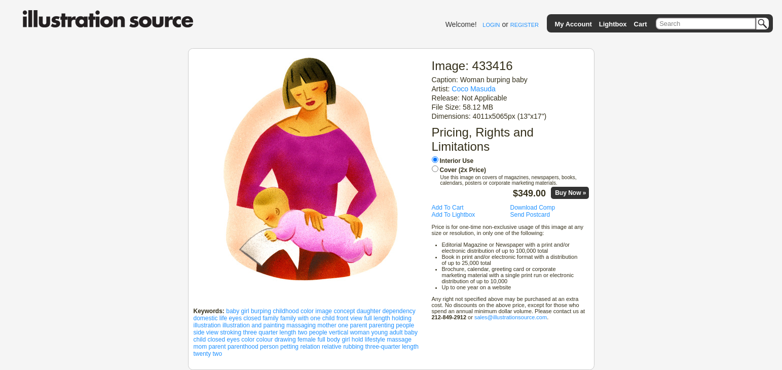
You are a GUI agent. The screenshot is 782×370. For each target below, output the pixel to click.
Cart (640, 24)
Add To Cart (448, 207)
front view (349, 318)
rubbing (353, 346)
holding (402, 318)
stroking (230, 332)
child (200, 339)
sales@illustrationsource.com (510, 317)
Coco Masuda (474, 89)
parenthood (243, 346)
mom (200, 346)
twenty (202, 353)
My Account (573, 24)
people (405, 325)
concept (344, 311)
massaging (301, 325)
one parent (352, 325)
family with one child (307, 318)
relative (332, 346)
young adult (386, 332)
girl (346, 339)
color (247, 339)
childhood (286, 311)
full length (377, 318)
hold (357, 339)
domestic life (211, 318)
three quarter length (269, 332)
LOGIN (491, 25)
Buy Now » (570, 192)
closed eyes (224, 339)
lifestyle (375, 339)
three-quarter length (392, 346)
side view (206, 332)
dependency (398, 311)
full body (328, 339)
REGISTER (524, 25)
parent (217, 346)
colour (264, 339)
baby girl (237, 311)
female (306, 339)
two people (312, 332)
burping (261, 311)
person (269, 346)
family (270, 318)
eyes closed (245, 318)
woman (359, 332)
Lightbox (613, 24)
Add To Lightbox (453, 214)
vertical (338, 332)
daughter (369, 311)
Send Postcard (530, 214)
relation (310, 346)
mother (326, 325)
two (217, 353)
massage (399, 339)
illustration (207, 325)
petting (289, 346)
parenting (381, 325)
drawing (285, 339)
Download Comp (532, 207)
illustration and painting (253, 325)
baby (411, 332)
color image (316, 311)
